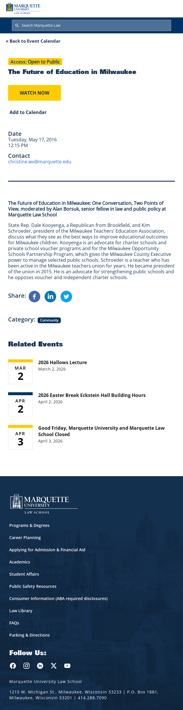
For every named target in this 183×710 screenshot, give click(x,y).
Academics (19, 562)
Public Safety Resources (32, 586)
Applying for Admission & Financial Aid (47, 549)
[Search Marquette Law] (91, 25)
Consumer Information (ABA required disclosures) (58, 598)
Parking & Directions (29, 635)
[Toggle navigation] (171, 8)
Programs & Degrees (29, 525)
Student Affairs (24, 574)
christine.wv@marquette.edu (39, 161)
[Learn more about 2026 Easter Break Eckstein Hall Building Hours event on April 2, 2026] (91, 404)
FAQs (14, 623)
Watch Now (34, 93)
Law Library (20, 610)
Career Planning (25, 537)
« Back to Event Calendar (33, 41)
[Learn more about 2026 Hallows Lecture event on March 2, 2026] (91, 371)
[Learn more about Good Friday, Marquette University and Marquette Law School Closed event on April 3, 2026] (91, 437)
